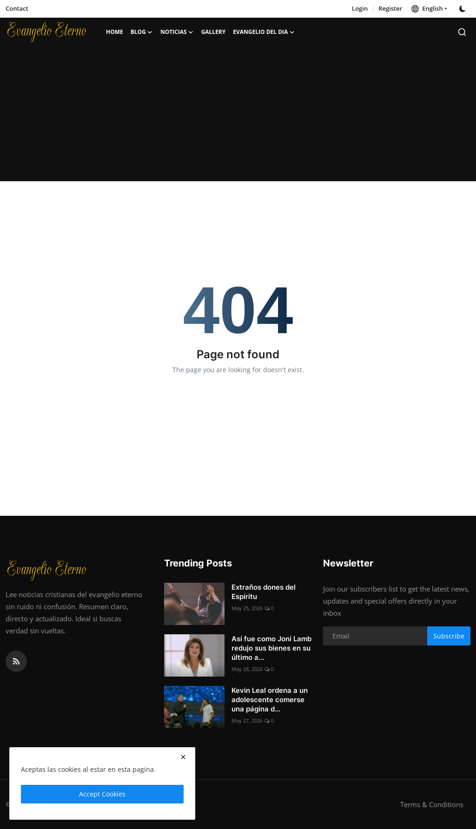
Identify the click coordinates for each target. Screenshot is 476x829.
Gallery (213, 32)
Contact (17, 8)
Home (114, 32)
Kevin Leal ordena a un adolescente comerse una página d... (269, 699)
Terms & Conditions (431, 804)
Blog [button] (142, 32)
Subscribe (448, 636)
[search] (462, 32)
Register (390, 8)
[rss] (16, 661)
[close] (183, 757)
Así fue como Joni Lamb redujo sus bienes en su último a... (271, 648)
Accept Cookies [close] (102, 794)
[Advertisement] (238, 116)
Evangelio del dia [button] (264, 32)
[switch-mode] (463, 9)
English (427, 8)
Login (360, 8)
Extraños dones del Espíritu (263, 592)
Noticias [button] (177, 32)
